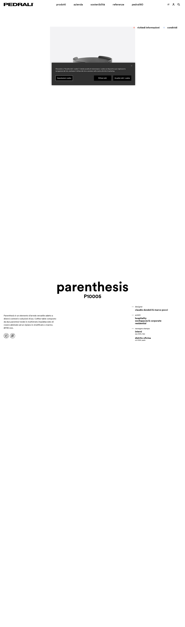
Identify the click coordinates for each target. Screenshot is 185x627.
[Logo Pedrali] (19, 4)
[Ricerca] (178, 4)
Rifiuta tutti (102, 78)
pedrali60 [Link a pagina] (137, 4)
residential (140, 323)
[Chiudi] (131, 66)
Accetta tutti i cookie (122, 78)
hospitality (140, 318)
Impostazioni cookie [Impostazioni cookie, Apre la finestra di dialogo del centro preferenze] (64, 78)
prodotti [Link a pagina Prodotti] (61, 4)
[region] (93, 74)
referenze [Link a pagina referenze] (118, 4)
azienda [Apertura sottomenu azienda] (78, 4)
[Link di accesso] (173, 4)
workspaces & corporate (148, 321)
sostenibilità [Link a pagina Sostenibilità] (98, 4)
